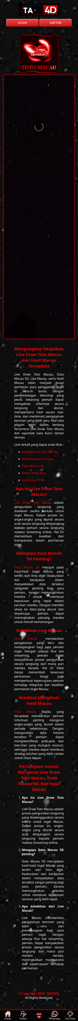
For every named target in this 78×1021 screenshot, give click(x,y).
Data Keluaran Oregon (38, 459)
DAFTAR (55, 22)
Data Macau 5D (28, 567)
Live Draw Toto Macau (34, 502)
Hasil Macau (28, 712)
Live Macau (29, 639)
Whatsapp (55, 1016)
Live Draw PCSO (33, 480)
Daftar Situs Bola (34, 473)
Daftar (23, 1016)
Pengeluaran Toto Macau (39, 452)
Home (8, 1016)
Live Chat (70, 1016)
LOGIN (22, 22)
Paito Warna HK (33, 466)
